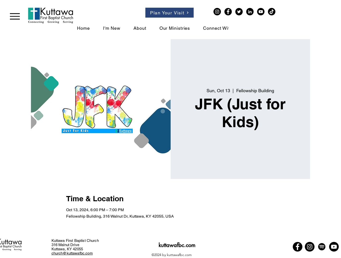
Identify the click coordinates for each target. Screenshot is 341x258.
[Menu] (14, 16)
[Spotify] (322, 247)
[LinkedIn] (250, 11)
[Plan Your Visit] (169, 13)
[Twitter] (239, 11)
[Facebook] (228, 11)
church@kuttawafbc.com (72, 253)
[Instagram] (217, 11)
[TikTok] (271, 11)
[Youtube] (334, 247)
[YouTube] (260, 11)
